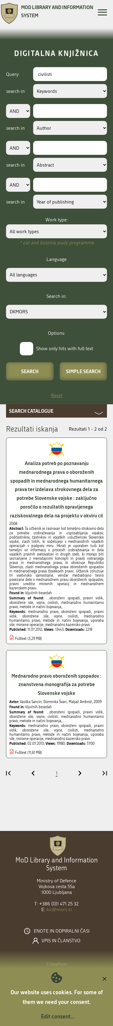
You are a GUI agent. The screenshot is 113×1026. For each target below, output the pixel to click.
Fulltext (21, 639)
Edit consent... (58, 1016)
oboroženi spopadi (76, 612)
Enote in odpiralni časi (61, 931)
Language (56, 259)
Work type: (57, 220)
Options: (56, 333)
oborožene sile (35, 616)
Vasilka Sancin (31, 702)
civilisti (73, 616)
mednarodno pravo (43, 612)
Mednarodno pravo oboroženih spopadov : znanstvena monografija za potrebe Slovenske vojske (56, 684)
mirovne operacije (29, 625)
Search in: (56, 296)
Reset (56, 395)
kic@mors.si (59, 909)
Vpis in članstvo (61, 940)
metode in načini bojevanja (65, 620)
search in (15, 91)
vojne (58, 616)
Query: (13, 74)
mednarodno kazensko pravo (67, 625)
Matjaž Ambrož (80, 702)
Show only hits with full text (64, 348)
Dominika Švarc (55, 702)
